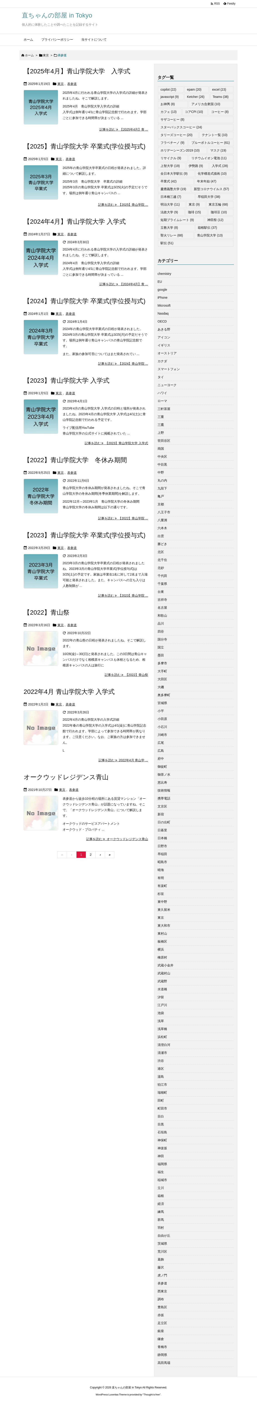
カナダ (162, 361)
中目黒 (162, 464)
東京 (46, 55)
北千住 (162, 560)
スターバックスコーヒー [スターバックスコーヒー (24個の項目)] (181, 127)
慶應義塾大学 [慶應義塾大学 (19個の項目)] (173, 189)
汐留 (161, 997)
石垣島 (162, 1132)
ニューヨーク (167, 385)
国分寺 (162, 639)
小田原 (162, 719)
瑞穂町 (162, 1092)
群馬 (161, 1219)
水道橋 (162, 989)
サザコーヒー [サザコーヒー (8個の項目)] (172, 119)
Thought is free (151, 1394)
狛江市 (162, 1084)
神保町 (162, 1140)
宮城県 (162, 703)
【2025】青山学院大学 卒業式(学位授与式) (85, 146)
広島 (161, 750)
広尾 (161, 743)
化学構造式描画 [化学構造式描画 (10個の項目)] (212, 173)
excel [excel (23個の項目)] (219, 89)
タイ (161, 377)
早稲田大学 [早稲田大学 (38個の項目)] (209, 197)
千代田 (162, 576)
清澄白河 (164, 1045)
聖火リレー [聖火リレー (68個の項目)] (172, 235)
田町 (161, 1100)
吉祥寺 (162, 599)
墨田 (161, 655)
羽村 (161, 1227)
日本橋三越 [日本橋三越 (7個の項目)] (171, 197)
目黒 (161, 1124)
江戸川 (162, 1005)
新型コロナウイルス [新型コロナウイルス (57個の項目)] (211, 189)
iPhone (163, 297)
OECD (162, 321)
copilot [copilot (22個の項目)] (168, 89)
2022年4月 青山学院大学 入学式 (69, 691)
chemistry (164, 274)
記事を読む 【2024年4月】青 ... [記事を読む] (123, 284)
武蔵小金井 (165, 965)
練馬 (161, 1212)
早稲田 (162, 854)
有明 (161, 878)
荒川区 (162, 1251)
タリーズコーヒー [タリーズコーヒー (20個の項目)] (177, 135)
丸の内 (162, 480)
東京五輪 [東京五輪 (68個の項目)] (218, 204)
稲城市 (162, 1180)
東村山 (162, 933)
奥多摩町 (164, 695)
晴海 (161, 870)
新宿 (161, 814)
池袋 (161, 1013)
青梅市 (162, 1347)
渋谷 (161, 1060)
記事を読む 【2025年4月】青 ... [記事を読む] (123, 129)
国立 (161, 647)
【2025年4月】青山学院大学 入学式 (77, 71)
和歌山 (162, 615)
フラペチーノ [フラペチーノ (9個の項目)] (172, 142)
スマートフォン (169, 369)
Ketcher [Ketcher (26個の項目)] (195, 97)
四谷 (161, 631)
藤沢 (161, 1267)
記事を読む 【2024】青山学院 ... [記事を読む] (123, 363)
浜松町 (162, 1037)
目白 (161, 1116)
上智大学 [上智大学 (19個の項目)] (170, 166)
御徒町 (162, 766)
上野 (161, 432)
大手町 (162, 671)
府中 (161, 758)
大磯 (161, 687)
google (162, 289)
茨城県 (162, 1243)
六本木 (162, 528)
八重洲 (162, 520)
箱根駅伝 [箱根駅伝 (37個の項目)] (207, 227)
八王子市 (164, 512)
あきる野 (164, 329)
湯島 (161, 1076)
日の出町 (164, 822)
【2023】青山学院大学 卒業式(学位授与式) (85, 535)
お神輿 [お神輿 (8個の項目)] (168, 104)
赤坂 (161, 1315)
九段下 (162, 488)
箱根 (161, 1196)
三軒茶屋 (164, 409)
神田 (161, 1156)
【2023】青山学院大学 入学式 (66, 380)
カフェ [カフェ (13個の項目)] (169, 112)
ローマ (162, 401)
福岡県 (162, 1164)
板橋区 (162, 941)
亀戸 (161, 496)
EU (160, 281)
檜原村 (162, 957)
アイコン (164, 337)
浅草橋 (162, 1029)
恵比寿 (162, 782)
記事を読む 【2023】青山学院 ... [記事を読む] (123, 595)
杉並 (161, 894)
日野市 (162, 846)
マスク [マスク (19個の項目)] (218, 150)
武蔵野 (162, 981)
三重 (161, 417)
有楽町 (162, 886)
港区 (161, 1068)
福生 (161, 1172)
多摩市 (162, 663)
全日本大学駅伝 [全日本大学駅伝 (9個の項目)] (174, 173)
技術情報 (164, 790)
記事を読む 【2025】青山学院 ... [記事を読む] (123, 204)
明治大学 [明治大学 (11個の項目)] (170, 204)
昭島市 (162, 862)
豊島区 (162, 1307)
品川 (161, 623)
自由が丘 (164, 1235)
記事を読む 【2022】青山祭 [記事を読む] (126, 675)
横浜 (161, 949)
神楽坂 (162, 1148)
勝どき (162, 544)
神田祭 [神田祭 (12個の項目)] (215, 220)
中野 (161, 472)
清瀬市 (162, 1053)
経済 (161, 1204)
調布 (161, 1299)
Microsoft (164, 305)
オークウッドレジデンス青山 (66, 777)
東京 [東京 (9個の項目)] (194, 204)
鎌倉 (161, 1339)
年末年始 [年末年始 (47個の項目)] (206, 181)
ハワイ (162, 393)
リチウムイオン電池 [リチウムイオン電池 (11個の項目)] (209, 158)
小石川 (162, 727)
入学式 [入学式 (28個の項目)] (220, 166)
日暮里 (162, 830)
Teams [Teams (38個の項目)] (221, 97)
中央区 (162, 456)
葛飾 (161, 1259)
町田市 (162, 1108)
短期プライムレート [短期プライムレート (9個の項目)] (177, 220)
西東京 (162, 1291)
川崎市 (162, 735)
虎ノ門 (162, 1275)
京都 (161, 504)
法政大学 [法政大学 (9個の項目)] (169, 212)
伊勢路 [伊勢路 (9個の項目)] (196, 166)
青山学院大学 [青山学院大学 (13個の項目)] (210, 235)
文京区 (162, 806)
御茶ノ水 (164, 774)
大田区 (162, 679)
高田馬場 (164, 1363)
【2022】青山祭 (46, 612)
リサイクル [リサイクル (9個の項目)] (171, 158)
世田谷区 (164, 440)
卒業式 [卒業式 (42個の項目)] (169, 181)
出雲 (161, 536)
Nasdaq (163, 313)
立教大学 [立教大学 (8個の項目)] (169, 227)
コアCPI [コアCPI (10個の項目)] (194, 112)
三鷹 (161, 425)
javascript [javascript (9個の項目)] (170, 97)
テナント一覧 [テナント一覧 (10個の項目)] (214, 135)
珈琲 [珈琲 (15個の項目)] (194, 212)
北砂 (161, 568)
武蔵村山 (164, 973)
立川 (161, 1188)
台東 (161, 591)
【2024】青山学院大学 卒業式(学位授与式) (85, 301)
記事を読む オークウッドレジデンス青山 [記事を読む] (117, 839)
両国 (161, 448)
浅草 (161, 1021)
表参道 (72, 84)
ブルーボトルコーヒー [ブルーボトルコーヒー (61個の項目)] (210, 142)
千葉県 (162, 584)
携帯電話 (164, 798)
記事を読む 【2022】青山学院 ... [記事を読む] (123, 518)
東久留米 (164, 909)
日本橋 (162, 838)
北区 (161, 552)
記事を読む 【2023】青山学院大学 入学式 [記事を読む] (116, 443)
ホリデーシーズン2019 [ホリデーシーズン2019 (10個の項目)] (180, 150)
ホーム (29, 55)
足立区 (162, 1323)
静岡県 (162, 1355)
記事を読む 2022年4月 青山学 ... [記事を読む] (123, 760)
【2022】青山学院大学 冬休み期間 (75, 460)
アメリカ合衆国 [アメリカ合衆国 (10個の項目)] (205, 104)
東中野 (162, 902)
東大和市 (164, 925)
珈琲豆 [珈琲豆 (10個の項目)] (219, 212)
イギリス (164, 345)
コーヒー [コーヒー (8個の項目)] (220, 112)
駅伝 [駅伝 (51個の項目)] (167, 243)
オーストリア (167, 353)
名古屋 (162, 607)
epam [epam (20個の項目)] (194, 89)
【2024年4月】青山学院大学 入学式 (75, 221)
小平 (161, 711)
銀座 (161, 1331)
